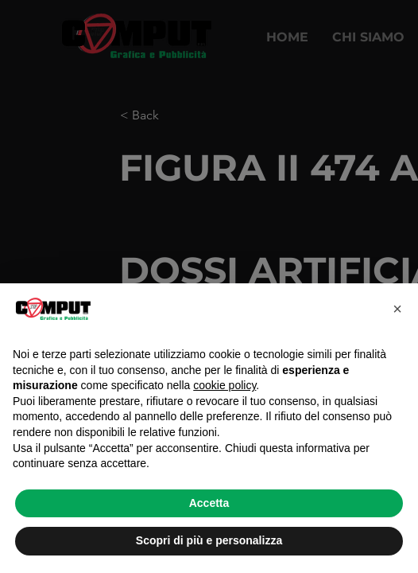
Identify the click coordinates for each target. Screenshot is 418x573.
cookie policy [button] (224, 385)
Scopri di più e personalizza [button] (209, 540)
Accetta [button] (209, 503)
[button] (397, 309)
